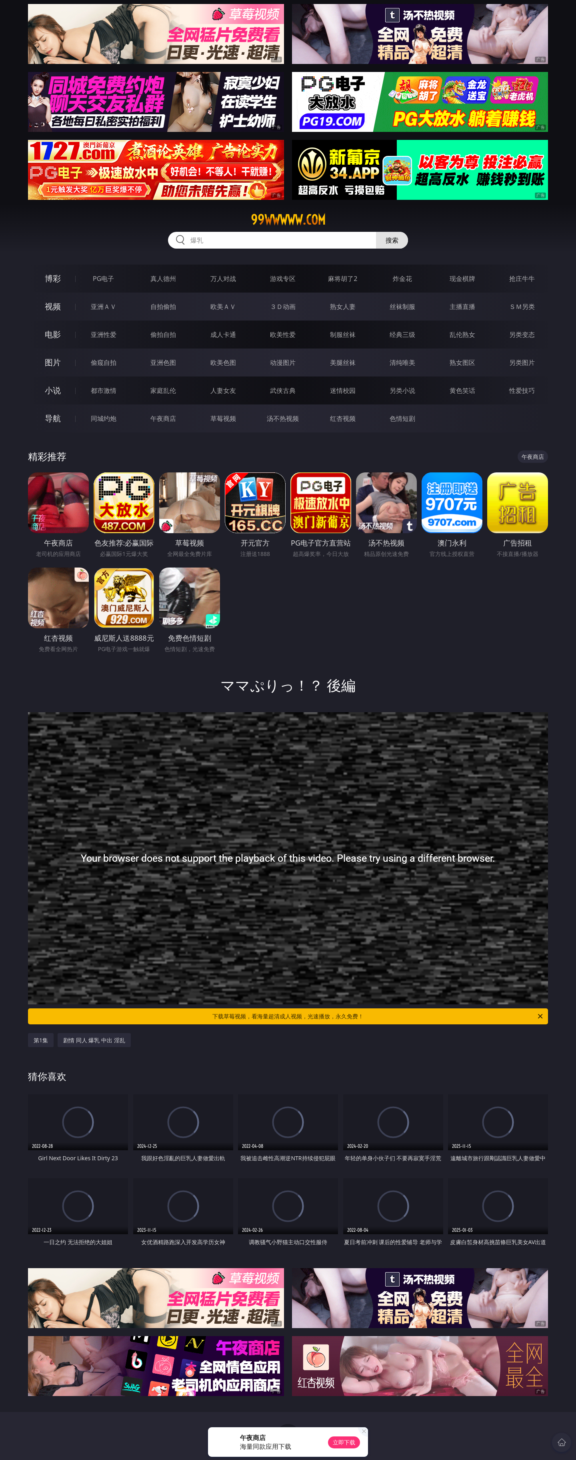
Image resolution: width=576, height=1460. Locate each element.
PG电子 (103, 278)
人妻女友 (223, 390)
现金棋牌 (462, 278)
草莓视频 (223, 418)
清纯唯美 (402, 362)
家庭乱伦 (163, 390)
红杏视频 (343, 418)
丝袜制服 (402, 306)
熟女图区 (462, 362)
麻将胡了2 (342, 278)
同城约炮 (103, 418)
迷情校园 (343, 390)
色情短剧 (402, 418)
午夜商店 (163, 418)
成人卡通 (223, 334)
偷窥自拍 (103, 362)
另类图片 (522, 362)
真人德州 (163, 278)
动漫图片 (283, 362)
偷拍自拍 (163, 334)
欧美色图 (223, 362)
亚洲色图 (163, 362)
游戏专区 (283, 278)
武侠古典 (283, 390)
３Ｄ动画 (283, 306)
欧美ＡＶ (223, 306)
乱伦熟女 (462, 334)
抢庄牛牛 (522, 278)
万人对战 (223, 278)
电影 (53, 334)
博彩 (53, 278)
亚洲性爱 (103, 334)
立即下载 (344, 1442)
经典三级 (402, 334)
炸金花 (402, 278)
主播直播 (462, 306)
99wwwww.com (288, 220)
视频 (53, 306)
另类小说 (402, 390)
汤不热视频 (283, 418)
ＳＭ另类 (522, 306)
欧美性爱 (283, 334)
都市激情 (103, 390)
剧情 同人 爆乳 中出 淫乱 (94, 1040)
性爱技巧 (522, 390)
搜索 (392, 240)
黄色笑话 (462, 390)
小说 (53, 390)
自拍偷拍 (163, 306)
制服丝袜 (343, 334)
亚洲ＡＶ (103, 306)
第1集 (41, 1040)
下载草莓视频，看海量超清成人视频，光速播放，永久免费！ (378, 1016)
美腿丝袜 (343, 362)
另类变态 (522, 334)
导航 (53, 418)
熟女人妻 (343, 306)
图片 (53, 362)
